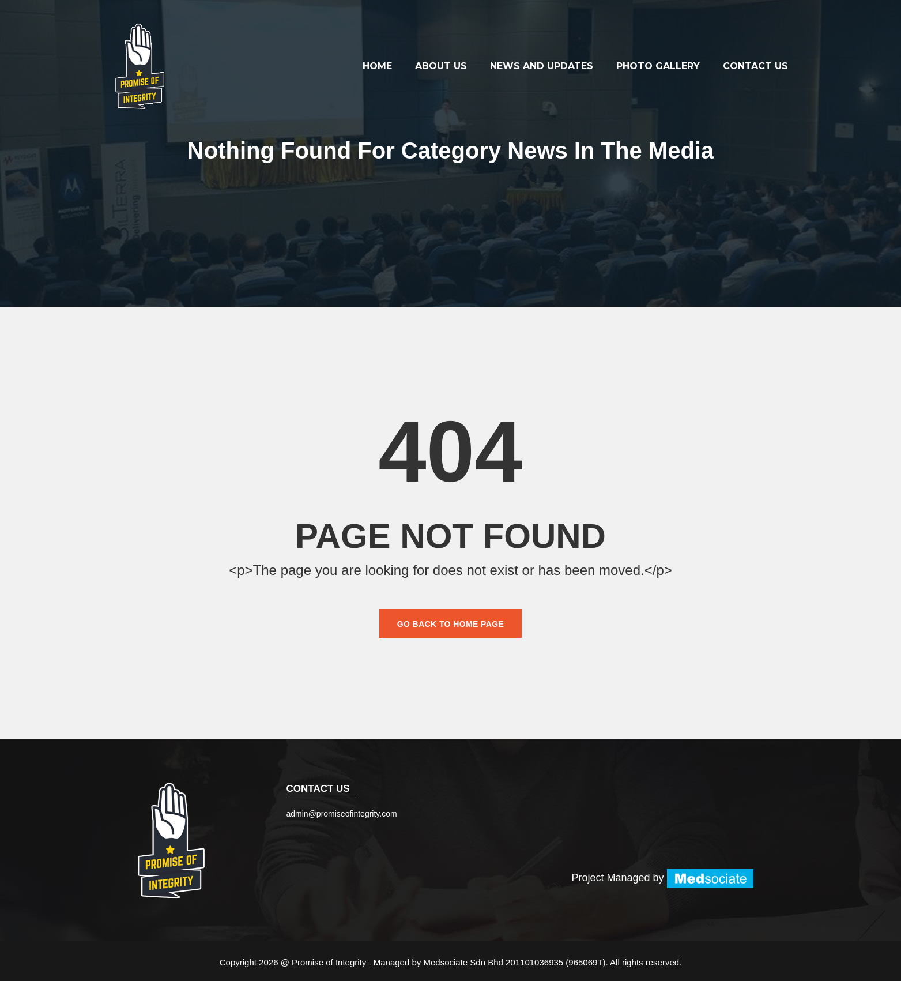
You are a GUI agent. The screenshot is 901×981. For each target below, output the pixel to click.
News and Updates (541, 66)
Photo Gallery (658, 66)
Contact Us (755, 66)
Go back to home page (450, 624)
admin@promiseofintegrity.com (341, 813)
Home (377, 66)
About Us (441, 66)
